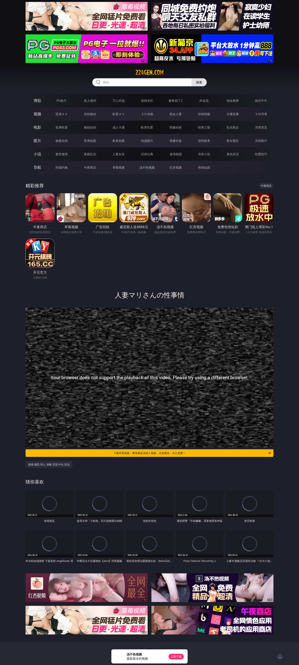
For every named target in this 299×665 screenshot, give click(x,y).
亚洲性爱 (61, 127)
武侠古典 (147, 154)
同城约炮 (61, 167)
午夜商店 (90, 167)
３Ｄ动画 (147, 114)
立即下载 (176, 656)
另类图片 (261, 141)
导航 (37, 167)
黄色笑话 (233, 154)
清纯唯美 (204, 141)
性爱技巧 (261, 154)
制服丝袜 (176, 127)
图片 (37, 140)
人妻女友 (119, 154)
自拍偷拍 (90, 114)
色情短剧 (204, 167)
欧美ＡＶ (119, 114)
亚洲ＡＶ (61, 114)
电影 (37, 127)
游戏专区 (147, 101)
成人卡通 (119, 127)
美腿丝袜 (176, 141)
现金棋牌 (233, 101)
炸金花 (204, 101)
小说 (37, 154)
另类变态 (261, 127)
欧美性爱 (147, 127)
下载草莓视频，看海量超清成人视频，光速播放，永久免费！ (192, 453)
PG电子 (61, 101)
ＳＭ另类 (261, 114)
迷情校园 (176, 154)
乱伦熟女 (233, 127)
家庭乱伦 (90, 154)
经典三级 (204, 127)
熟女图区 (233, 141)
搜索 (199, 82)
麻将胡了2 (175, 101)
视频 (37, 113)
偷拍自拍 (90, 127)
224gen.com (149, 72)
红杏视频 (176, 167)
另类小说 (204, 154)
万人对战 (119, 101)
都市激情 (61, 154)
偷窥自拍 (61, 141)
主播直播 (233, 114)
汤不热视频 (147, 167)
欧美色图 (119, 141)
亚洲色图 (90, 141)
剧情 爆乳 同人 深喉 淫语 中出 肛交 (49, 464)
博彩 (37, 100)
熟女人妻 (176, 114)
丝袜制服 (204, 114)
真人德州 (90, 101)
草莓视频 (119, 167)
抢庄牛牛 (261, 101)
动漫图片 (147, 141)
